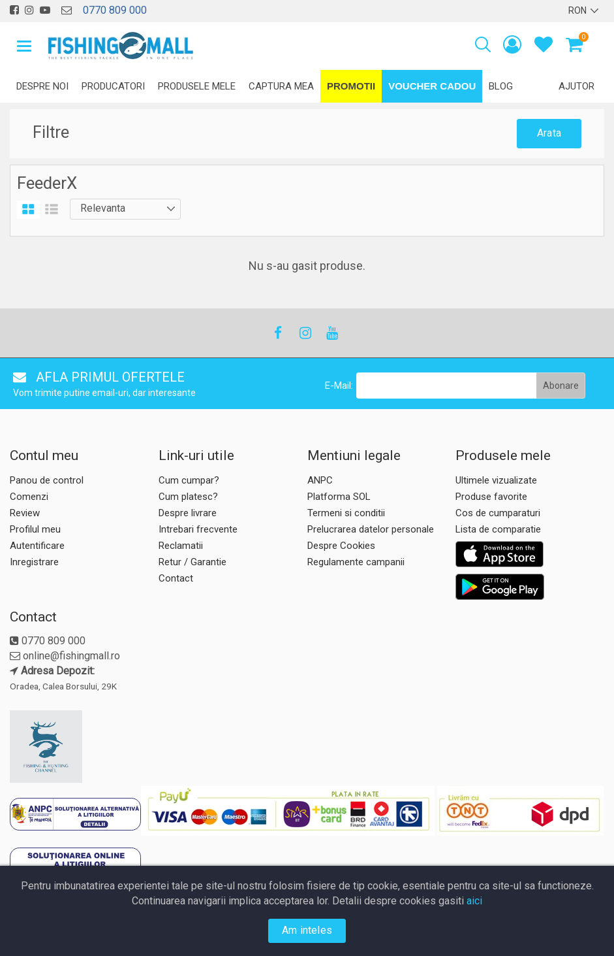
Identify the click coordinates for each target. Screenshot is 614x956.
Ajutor (576, 86)
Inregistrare (34, 562)
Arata (549, 133)
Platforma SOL (339, 497)
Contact (176, 578)
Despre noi (42, 86)
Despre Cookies (341, 546)
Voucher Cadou (432, 85)
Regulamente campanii (356, 562)
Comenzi (29, 497)
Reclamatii (181, 546)
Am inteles (307, 930)
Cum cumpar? (189, 480)
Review (25, 513)
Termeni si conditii (346, 513)
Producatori (113, 86)
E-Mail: (339, 385)
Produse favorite (491, 497)
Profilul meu (35, 529)
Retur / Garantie (192, 562)
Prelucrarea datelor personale (370, 529)
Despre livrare (188, 513)
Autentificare (37, 546)
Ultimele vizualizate (496, 480)
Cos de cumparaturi (497, 513)
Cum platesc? (188, 497)
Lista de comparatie (498, 529)
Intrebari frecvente (198, 529)
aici (474, 901)
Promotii (351, 85)
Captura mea (281, 86)
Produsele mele (197, 86)
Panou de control (47, 480)
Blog (501, 86)
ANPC (320, 480)
